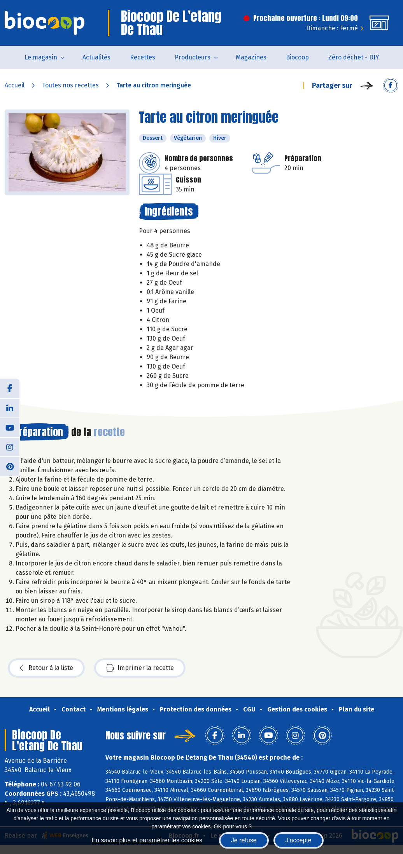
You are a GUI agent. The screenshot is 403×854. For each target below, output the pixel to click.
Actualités (96, 57)
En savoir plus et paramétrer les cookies (146, 840)
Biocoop (297, 57)
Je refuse (244, 840)
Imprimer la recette (140, 668)
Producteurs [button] (192, 57)
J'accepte (299, 840)
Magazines (251, 57)
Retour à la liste (46, 668)
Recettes (142, 57)
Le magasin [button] (41, 57)
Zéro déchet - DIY (353, 57)
